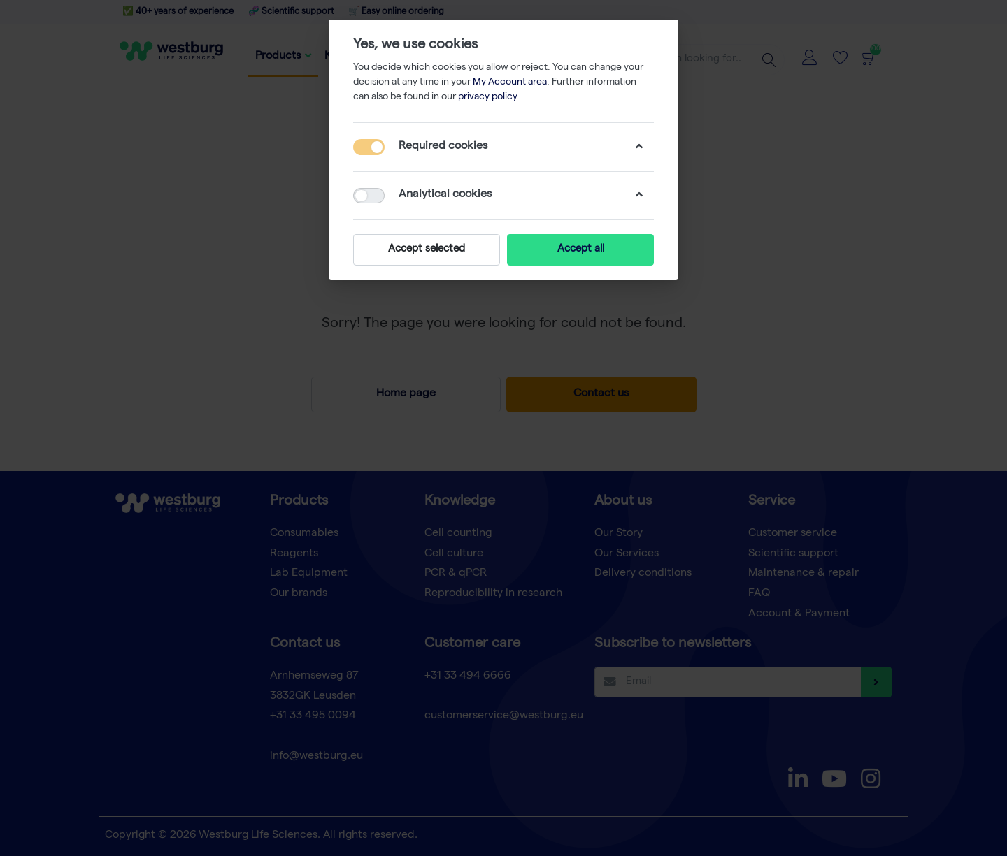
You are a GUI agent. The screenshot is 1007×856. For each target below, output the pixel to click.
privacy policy (487, 97)
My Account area (510, 82)
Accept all (580, 249)
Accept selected (426, 249)
